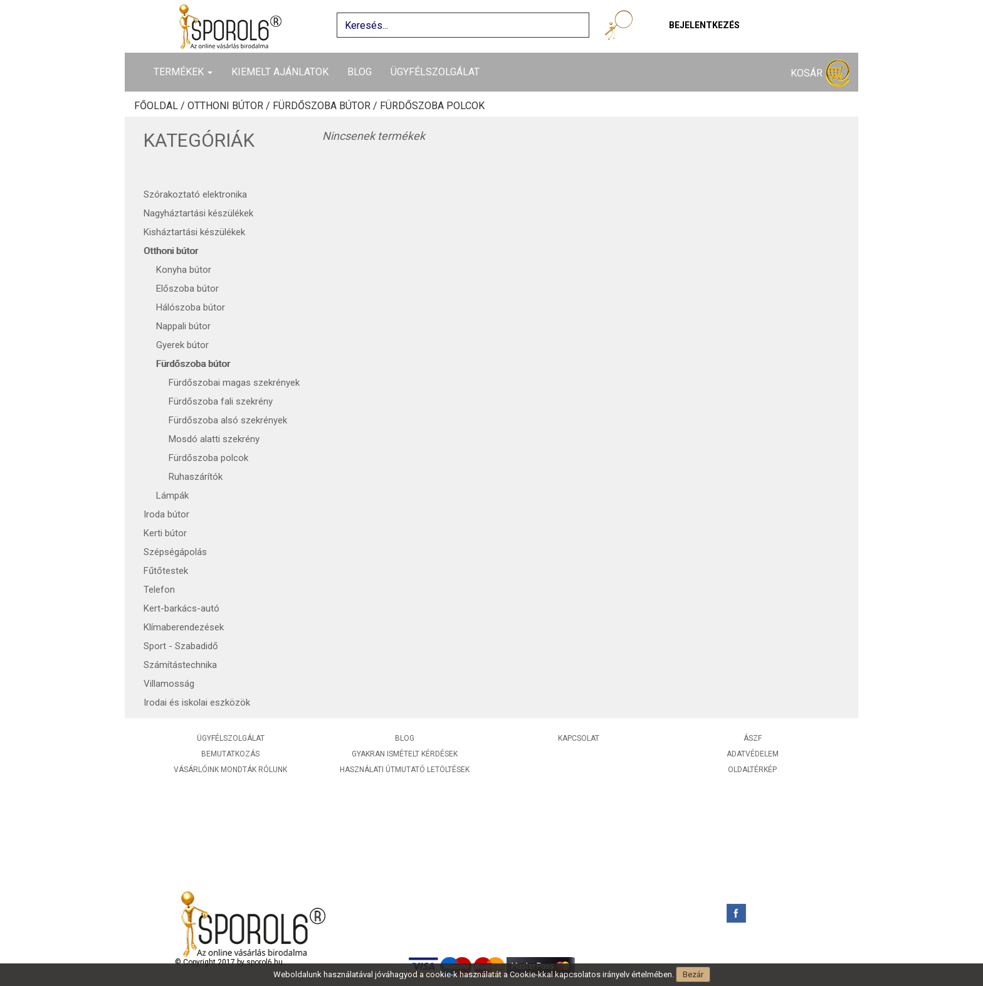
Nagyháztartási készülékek (198, 213)
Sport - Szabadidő (181, 646)
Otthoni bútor (171, 251)
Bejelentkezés (704, 25)
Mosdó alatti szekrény (214, 439)
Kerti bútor (165, 533)
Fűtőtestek (166, 570)
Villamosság (169, 683)
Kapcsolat (578, 738)
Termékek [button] (183, 72)
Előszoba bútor (187, 288)
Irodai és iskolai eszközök (197, 702)
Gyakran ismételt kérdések (405, 754)
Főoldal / (160, 106)
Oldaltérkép (752, 769)
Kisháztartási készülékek (194, 232)
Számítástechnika (180, 665)
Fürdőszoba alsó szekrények (228, 420)
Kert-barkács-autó (181, 608)
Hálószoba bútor (190, 307)
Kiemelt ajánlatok (280, 72)
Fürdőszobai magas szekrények (234, 382)
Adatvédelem (753, 754)
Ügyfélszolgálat (435, 72)
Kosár (820, 74)
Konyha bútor (183, 269)
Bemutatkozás (230, 754)
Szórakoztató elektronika (195, 194)
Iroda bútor (166, 514)
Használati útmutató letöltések (405, 769)
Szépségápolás (175, 552)
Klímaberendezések (184, 627)
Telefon (159, 589)
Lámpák (172, 495)
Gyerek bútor (182, 345)
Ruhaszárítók (196, 476)
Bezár (693, 974)
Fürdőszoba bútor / (326, 106)
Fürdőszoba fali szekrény (221, 401)
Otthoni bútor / (230, 106)
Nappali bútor (183, 326)
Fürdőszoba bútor (193, 363)
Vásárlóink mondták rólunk (230, 769)
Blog (359, 72)
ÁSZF (753, 738)
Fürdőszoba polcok (432, 106)
